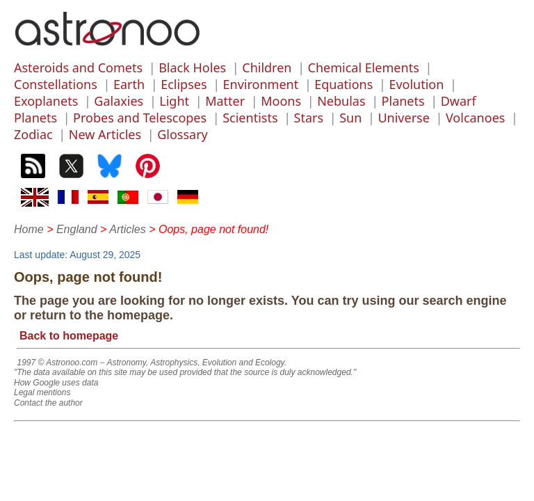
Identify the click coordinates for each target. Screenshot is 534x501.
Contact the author (48, 403)
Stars (309, 117)
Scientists (249, 117)
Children (266, 67)
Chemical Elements (363, 67)
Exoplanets (46, 101)
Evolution (416, 84)
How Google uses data (56, 383)
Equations (343, 84)
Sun (350, 117)
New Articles (105, 134)
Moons (281, 101)
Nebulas (341, 101)
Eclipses (184, 84)
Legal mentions (42, 392)
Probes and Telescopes (140, 117)
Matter (225, 101)
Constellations (55, 84)
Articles (127, 229)
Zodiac (33, 134)
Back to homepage (68, 336)
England (76, 229)
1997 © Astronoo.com (57, 362)
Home (29, 229)
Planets (403, 101)
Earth (129, 84)
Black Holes (192, 67)
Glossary (182, 134)
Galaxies (118, 101)
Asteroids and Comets (78, 67)
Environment (261, 84)
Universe (403, 117)
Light (174, 101)
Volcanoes (475, 117)
